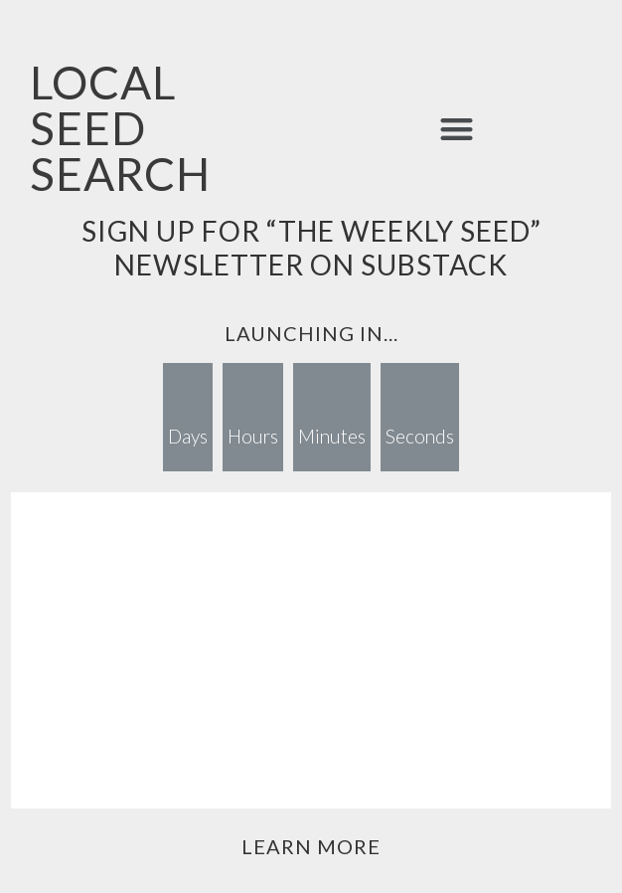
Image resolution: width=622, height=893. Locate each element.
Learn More (311, 846)
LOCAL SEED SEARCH (120, 128)
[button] (456, 128)
